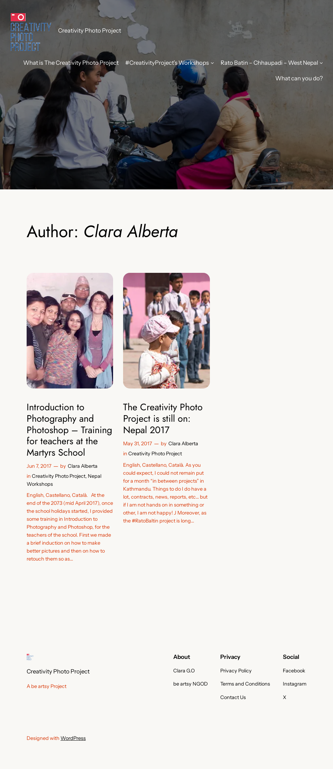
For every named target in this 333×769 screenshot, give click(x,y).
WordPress (73, 738)
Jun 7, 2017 (39, 466)
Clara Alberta (83, 466)
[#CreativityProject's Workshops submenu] (212, 62)
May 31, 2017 (137, 443)
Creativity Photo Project (89, 30)
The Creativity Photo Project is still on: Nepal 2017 (163, 419)
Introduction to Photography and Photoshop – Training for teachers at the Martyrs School (69, 430)
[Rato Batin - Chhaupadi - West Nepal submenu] (321, 62)
